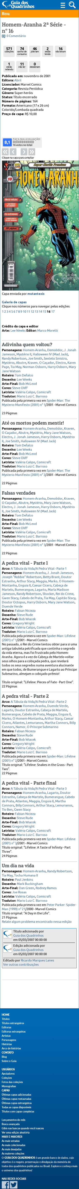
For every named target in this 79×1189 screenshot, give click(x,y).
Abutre (21, 356)
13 (36, 295)
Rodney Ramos (46, 881)
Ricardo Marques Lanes (37, 961)
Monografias (9, 1086)
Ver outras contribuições (21, 965)
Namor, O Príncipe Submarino (37, 720)
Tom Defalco (24, 368)
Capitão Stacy (65, 591)
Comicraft (44, 385)
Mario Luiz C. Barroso (32, 389)
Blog (4, 1056)
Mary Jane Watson (57, 426)
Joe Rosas (19, 885)
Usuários (8, 1069)
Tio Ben (7, 803)
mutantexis (35, 277)
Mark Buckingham (30, 877)
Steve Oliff (20, 381)
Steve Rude (25, 608)
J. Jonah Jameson (27, 430)
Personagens (9, 1040)
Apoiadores (8, 1073)
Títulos (5, 1019)
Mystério (8, 356)
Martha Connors (56, 716)
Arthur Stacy (26, 574)
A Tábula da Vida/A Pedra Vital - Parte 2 (39, 695)
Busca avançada (11, 1124)
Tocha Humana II (26, 868)
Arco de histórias (11, 1048)
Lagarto (40, 583)
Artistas (6, 1035)
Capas (6, 1090)
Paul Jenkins (24, 873)
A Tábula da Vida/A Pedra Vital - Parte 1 (39, 562)
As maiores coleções (13, 1153)
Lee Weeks (18, 324)
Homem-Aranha (34, 343)
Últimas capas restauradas (16, 1098)
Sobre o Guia (9, 1061)
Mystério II (23, 347)
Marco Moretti (47, 324)
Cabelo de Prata (31, 591)
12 (32, 295)
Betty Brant (51, 570)
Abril (17, 80)
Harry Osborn (57, 360)
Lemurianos (34, 716)
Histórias (7, 1044)
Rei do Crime (65, 587)
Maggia (41, 574)
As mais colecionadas (13, 1145)
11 (28, 295)
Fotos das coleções (12, 1082)
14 (40, 295)
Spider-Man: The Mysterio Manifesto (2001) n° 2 (36, 466)
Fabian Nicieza (25, 604)
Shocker (48, 587)
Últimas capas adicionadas (16, 1094)
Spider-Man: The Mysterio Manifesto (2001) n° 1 (36, 396)
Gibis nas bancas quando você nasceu (23, 1128)
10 (24, 295)
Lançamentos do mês (13, 1119)
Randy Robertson (14, 352)
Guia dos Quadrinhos (28, 936)
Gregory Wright (23, 616)
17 (53, 295)
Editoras (6, 1027)
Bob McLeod (28, 377)
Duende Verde (12, 599)
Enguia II (24, 578)
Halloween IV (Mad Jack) (50, 347)
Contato (8, 1052)
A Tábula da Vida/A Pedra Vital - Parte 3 (39, 782)
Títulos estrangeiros (13, 1023)
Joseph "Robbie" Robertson (22, 570)
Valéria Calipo (25, 385)
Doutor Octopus (13, 595)
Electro (61, 356)
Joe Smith (35, 352)
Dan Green (26, 881)
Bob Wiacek (27, 612)
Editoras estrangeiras (13, 1031)
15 (44, 295)
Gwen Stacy (10, 591)
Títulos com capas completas (18, 1111)
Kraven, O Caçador (41, 356)
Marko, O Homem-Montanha (22, 712)
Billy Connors (25, 798)
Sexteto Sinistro (55, 352)
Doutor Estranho (27, 703)
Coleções (7, 1077)
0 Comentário (16, 36)
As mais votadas (11, 1141)
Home (5, 1014)
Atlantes (18, 716)
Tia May (16, 360)
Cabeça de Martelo (54, 703)
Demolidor (55, 343)
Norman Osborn (34, 360)
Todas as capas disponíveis (16, 1107)
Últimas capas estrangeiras (17, 1103)
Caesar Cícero (42, 578)
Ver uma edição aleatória (15, 1132)
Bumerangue (24, 583)
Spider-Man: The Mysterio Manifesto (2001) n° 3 (36, 536)
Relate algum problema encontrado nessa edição (37, 922)
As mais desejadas (11, 1149)
